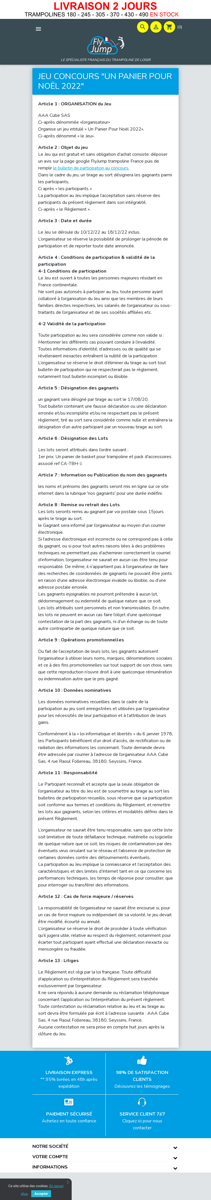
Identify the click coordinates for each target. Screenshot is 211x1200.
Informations (50, 1167)
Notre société (50, 1146)
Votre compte (50, 1157)
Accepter (41, 1194)
